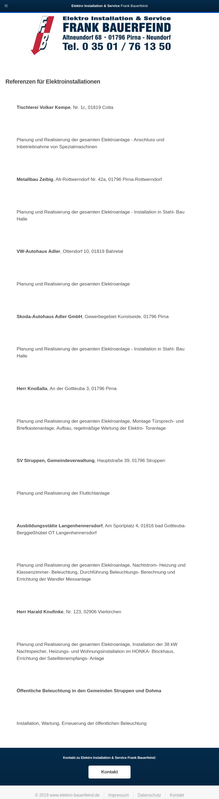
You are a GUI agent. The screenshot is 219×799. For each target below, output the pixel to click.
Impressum (118, 795)
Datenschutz (149, 795)
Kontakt (109, 771)
